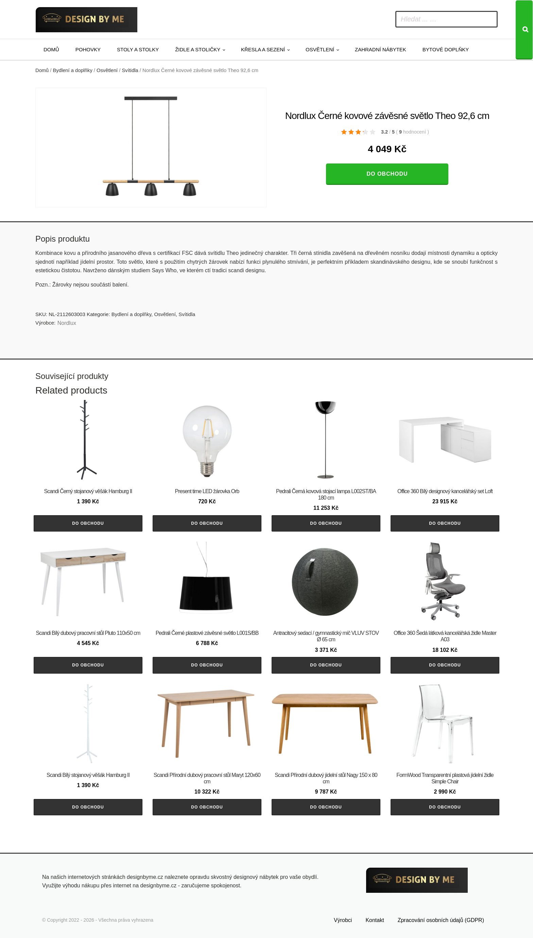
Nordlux (66, 323)
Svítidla (130, 70)
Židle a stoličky (197, 49)
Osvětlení (320, 49)
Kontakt (374, 920)
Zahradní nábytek (380, 49)
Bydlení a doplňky (72, 70)
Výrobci (343, 920)
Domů (51, 49)
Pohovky (88, 49)
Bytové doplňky (446, 49)
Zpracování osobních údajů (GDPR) (441, 920)
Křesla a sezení (263, 49)
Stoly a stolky (138, 49)
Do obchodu (387, 174)
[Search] (524, 29)
